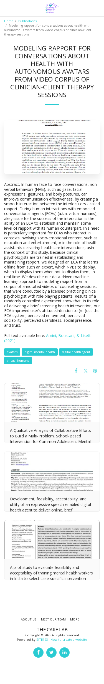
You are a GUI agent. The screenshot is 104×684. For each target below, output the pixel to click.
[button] (6, 8)
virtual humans (18, 360)
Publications (27, 21)
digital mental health (39, 352)
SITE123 (42, 639)
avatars (12, 352)
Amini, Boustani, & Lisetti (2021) (48, 338)
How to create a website (68, 639)
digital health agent (76, 352)
